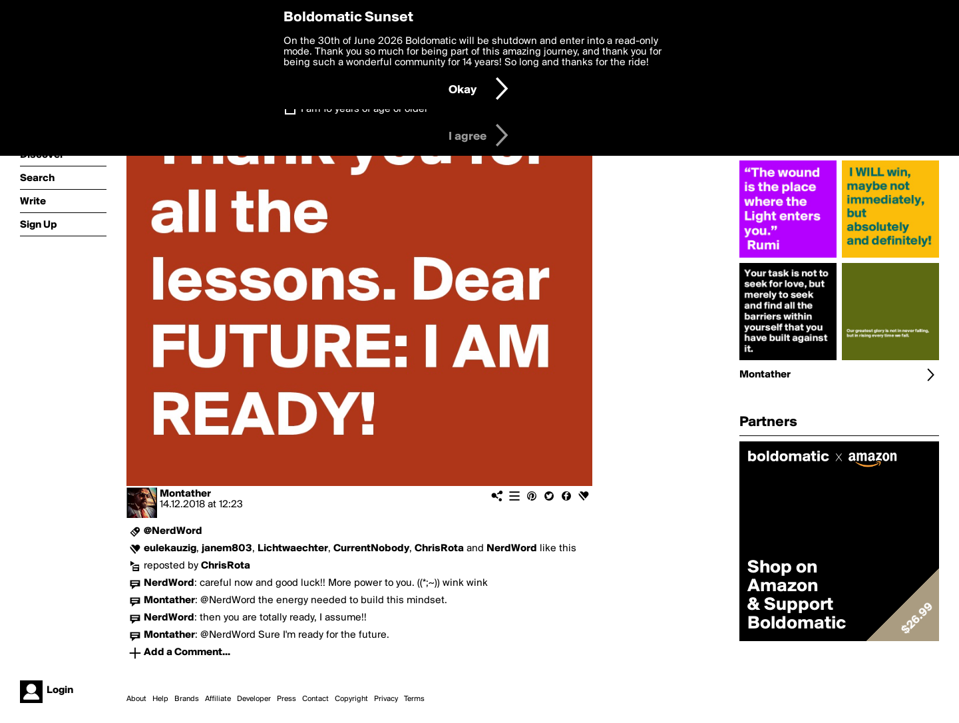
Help (160, 699)
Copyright (351, 699)
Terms (414, 699)
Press (286, 699)
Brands (186, 699)
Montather (185, 494)
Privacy (386, 699)
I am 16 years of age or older (364, 109)
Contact (315, 699)
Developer (254, 699)
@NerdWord (173, 531)
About (136, 699)
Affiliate (218, 699)
